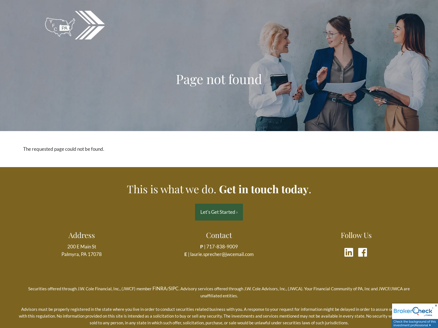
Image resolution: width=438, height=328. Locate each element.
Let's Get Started (219, 212)
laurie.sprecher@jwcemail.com (222, 254)
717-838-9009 (222, 247)
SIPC (174, 288)
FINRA (159, 288)
